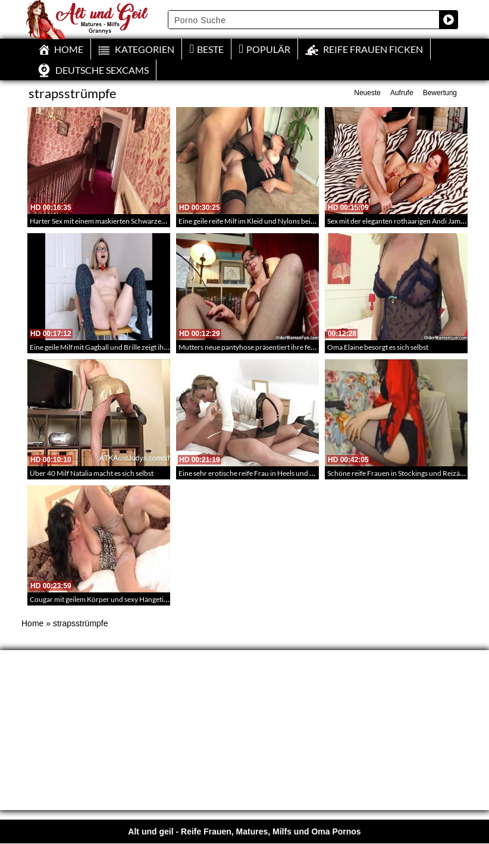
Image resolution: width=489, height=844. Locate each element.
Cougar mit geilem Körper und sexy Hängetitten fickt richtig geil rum (134, 599)
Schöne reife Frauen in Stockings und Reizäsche (400, 473)
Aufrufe (401, 93)
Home (32, 623)
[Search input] (304, 20)
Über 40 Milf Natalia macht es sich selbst (91, 473)
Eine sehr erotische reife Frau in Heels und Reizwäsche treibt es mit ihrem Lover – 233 (309, 473)
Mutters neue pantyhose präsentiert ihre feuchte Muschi (265, 347)
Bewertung (440, 93)
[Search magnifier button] (448, 19)
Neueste (367, 93)
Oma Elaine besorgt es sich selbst (377, 347)
